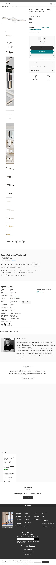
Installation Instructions (42, 293)
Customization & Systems (28, 521)
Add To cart (6, 469)
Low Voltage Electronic (14, 296)
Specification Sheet (41, 291)
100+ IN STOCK (32, 27)
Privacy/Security (18, 518)
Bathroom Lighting (7, 6)
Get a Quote (18, 525)
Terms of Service (21, 542)
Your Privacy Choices (19, 519)
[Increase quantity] (44, 38)
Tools (25, 527)
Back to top (28, 505)
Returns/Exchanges (19, 515)
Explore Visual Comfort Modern (28, 378)
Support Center (18, 513)
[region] (28, 562)
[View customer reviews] (32, 546)
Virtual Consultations (27, 515)
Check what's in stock (45, 27)
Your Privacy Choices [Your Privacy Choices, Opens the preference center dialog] (37, 562)
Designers (43, 518)
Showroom (36, 515)
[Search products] (48, 4)
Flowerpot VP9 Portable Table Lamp (48, 522)
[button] (1, 3)
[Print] (23, 242)
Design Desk (26, 513)
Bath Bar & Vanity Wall (14, 6)
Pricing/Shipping (18, 516)
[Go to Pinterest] (16, 242)
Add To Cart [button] (42, 48)
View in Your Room (27, 522)
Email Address (20, 539)
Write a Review (28, 497)
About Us (35, 513)
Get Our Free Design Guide (8, 527)
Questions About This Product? (48, 79)
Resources (26, 528)
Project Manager (27, 516)
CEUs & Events (26, 519)
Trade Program (26, 518)
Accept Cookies (45, 562)
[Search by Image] (51, 4)
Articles (43, 513)
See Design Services (35, 79)
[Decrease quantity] (39, 38)
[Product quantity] (42, 38)
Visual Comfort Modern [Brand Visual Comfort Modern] (40, 11)
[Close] (54, 562)
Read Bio (14, 261)
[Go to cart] (54, 3)
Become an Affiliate (37, 519)
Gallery (43, 515)
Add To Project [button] (42, 51)
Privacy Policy (36, 541)
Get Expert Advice (19, 527)
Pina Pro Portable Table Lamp (46, 525)
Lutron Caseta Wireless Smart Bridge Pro (48, 528)
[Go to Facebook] (21, 546)
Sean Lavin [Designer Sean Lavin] (32, 11)
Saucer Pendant (44, 526)
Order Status (18, 521)
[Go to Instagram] (27, 546)
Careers (35, 518)
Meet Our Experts (37, 516)
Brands (43, 516)
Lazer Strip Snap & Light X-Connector (48, 523)
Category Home (2, 6)
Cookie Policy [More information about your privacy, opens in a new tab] (25, 563)
